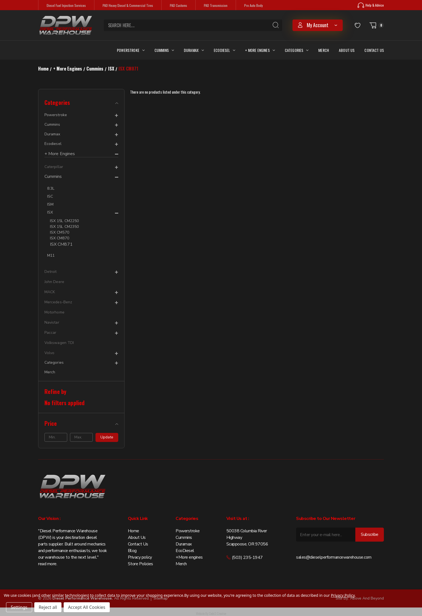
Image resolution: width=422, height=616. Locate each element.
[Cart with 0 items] (376, 25)
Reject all (48, 607)
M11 (51, 255)
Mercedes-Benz (58, 302)
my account (317, 25)
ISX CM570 (59, 232)
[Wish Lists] (358, 25)
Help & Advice (371, 5)
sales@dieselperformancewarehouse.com (334, 557)
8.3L (50, 188)
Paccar (50, 332)
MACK (49, 292)
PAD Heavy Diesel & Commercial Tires (128, 5)
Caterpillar (53, 166)
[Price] (81, 423)
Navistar (51, 322)
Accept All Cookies (86, 607)
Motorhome (54, 312)
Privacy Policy (343, 595)
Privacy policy (140, 557)
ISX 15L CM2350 (64, 226)
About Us (347, 50)
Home (133, 531)
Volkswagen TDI (59, 342)
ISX (50, 212)
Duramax (194, 50)
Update (106, 437)
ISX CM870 (59, 238)
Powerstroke (131, 50)
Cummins (164, 50)
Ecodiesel (224, 50)
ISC (50, 196)
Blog (132, 551)
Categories (297, 50)
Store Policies (140, 564)
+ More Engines (260, 50)
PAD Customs (178, 5)
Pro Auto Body (253, 5)
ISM (50, 204)
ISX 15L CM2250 (64, 220)
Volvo (49, 352)
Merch (323, 50)
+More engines (189, 557)
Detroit (50, 271)
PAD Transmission (215, 5)
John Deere (54, 281)
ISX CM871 (61, 244)
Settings (19, 607)
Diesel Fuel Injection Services (66, 5)
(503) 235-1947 (244, 558)
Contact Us (374, 50)
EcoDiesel (185, 551)
